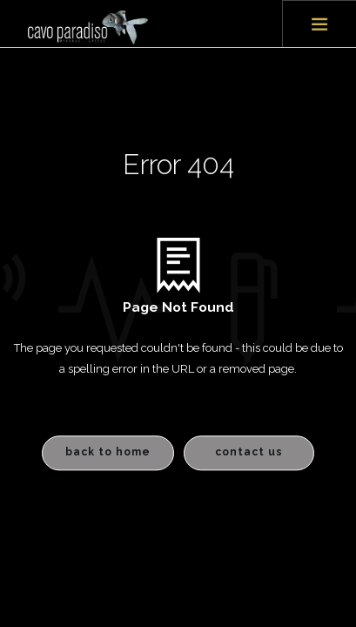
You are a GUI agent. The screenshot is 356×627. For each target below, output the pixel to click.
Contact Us (249, 453)
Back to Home (108, 453)
